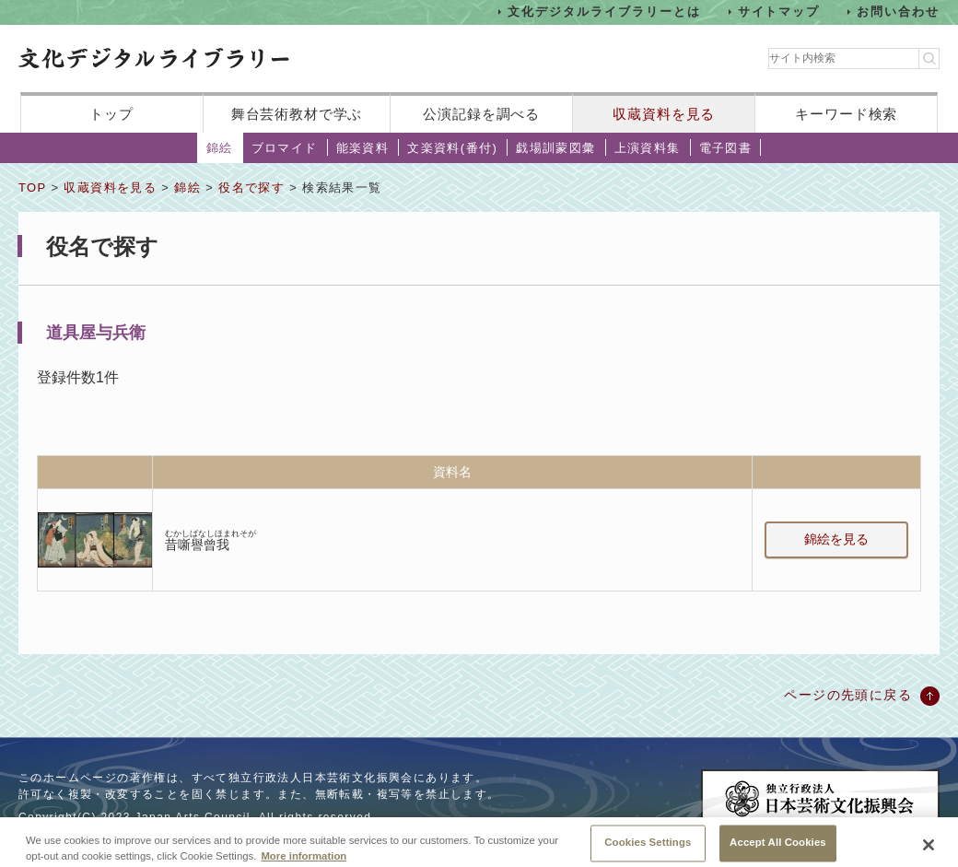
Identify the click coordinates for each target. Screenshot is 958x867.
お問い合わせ (898, 11)
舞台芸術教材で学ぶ (297, 114)
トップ (111, 114)
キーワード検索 (846, 114)
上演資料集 (647, 148)
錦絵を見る (836, 539)
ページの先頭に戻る (848, 694)
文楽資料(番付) (452, 148)
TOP (32, 187)
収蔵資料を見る (664, 114)
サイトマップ (779, 11)
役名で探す (251, 187)
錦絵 (219, 148)
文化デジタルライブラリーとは (604, 11)
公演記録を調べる (481, 114)
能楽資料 (363, 148)
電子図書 (726, 148)
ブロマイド (284, 148)
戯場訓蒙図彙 (555, 148)
